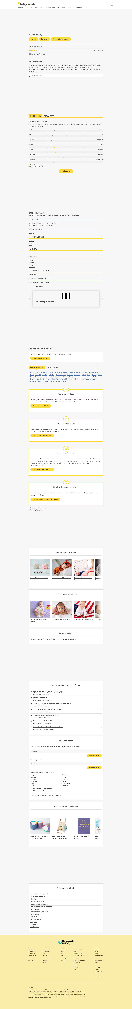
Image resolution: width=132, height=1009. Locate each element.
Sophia (65, 779)
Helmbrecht (63, 379)
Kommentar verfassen (60, 39)
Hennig (31, 265)
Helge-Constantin (90, 379)
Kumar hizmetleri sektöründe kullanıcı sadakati (48, 727)
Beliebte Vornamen (43, 772)
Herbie (94, 375)
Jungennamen (40, 508)
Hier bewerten (66, 171)
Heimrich (77, 375)
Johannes (32, 267)
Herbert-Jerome (61, 375)
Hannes (31, 260)
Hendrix (49, 377)
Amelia (65, 777)
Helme (46, 381)
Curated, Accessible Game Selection (44, 721)
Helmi (37, 377)
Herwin (42, 377)
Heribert (77, 373)
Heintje (44, 375)
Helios (32, 377)
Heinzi (84, 375)
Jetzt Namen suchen (69, 639)
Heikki (37, 379)
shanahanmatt (51, 729)
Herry (71, 377)
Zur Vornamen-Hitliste (41, 406)
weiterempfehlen (98, 971)
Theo (33, 783)
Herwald (84, 373)
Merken (33, 39)
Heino (64, 381)
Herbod (64, 373)
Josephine (66, 783)
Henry (34, 779)
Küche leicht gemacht (40, 697)
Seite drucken (97, 969)
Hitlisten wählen (39, 795)
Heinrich (31, 263)
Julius (34, 777)
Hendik (42, 379)
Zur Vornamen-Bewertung (42, 435)
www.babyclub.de (43, 989)
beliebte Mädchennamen (45, 791)
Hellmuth (96, 377)
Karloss (47, 694)
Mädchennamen (53, 746)
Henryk (52, 381)
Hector (49, 379)
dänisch (31, 241)
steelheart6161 (49, 700)
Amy (64, 781)
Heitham (70, 375)
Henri (31, 379)
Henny (89, 377)
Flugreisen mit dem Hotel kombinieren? (45, 715)
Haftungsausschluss (47, 997)
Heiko (76, 379)
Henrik (51, 373)
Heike (55, 377)
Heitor (84, 377)
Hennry (70, 379)
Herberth (57, 373)
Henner (58, 381)
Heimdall (51, 375)
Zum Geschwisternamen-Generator (45, 499)
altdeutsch (32, 233)
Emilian (34, 781)
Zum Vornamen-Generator (42, 469)
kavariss (49, 711)
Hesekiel (38, 375)
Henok (98, 373)
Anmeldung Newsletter (99, 976)
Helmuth (55, 379)
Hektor (65, 377)
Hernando (33, 381)
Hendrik (70, 373)
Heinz (82, 379)
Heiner (32, 373)
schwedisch (32, 245)
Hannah (65, 785)
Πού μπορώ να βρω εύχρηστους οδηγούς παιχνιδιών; (52, 703)
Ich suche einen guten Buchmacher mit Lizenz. (48, 709)
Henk (60, 377)
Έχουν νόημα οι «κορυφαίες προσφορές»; (48, 692)
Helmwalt (77, 377)
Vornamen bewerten (54, 795)
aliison (49, 723)
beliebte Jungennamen (44, 788)
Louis (33, 785)
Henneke (91, 373)
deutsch (31, 243)
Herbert (38, 373)
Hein (88, 375)
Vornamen (39, 510)
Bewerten (44, 39)
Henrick (100, 375)
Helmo (32, 375)
